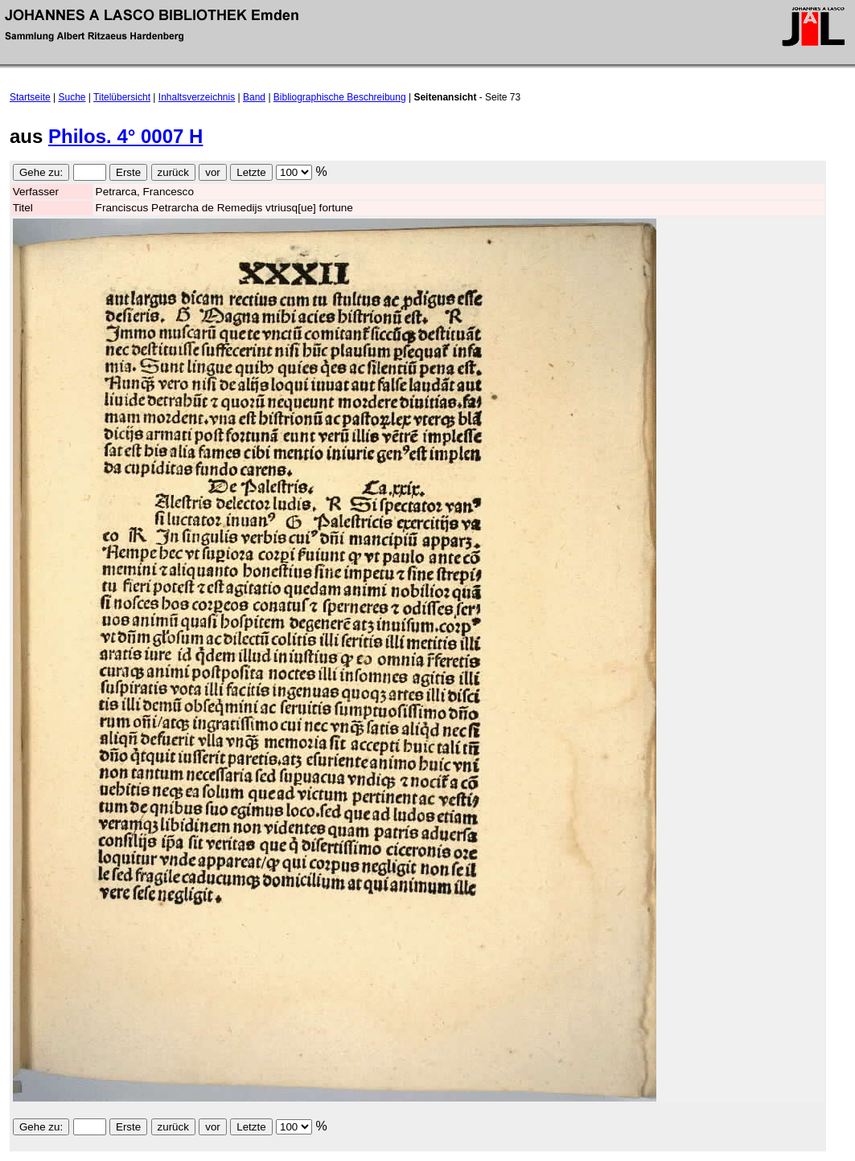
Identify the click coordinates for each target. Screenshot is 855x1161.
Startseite (30, 97)
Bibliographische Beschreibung (339, 97)
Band (254, 97)
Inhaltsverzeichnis (196, 97)
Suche (72, 97)
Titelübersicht (121, 97)
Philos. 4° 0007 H (125, 136)
